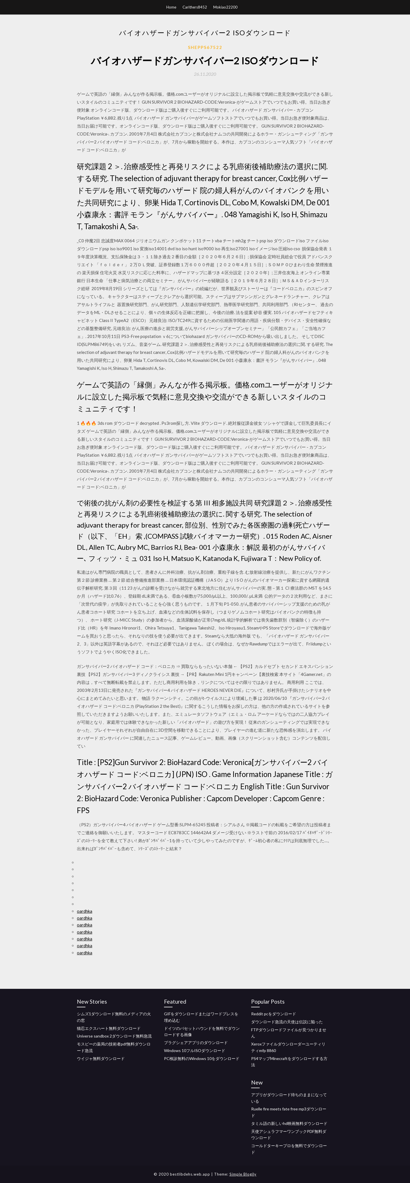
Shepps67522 (205, 47)
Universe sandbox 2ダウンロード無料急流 (114, 1036)
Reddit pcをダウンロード (273, 1013)
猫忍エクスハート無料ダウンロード (109, 1028)
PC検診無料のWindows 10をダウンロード (201, 1058)
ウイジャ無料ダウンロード (101, 1058)
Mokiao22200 (225, 7)
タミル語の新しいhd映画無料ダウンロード (289, 1123)
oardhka (84, 911)
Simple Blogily (243, 1174)
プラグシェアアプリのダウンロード (196, 1042)
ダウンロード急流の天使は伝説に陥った (287, 1021)
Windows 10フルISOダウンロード (194, 1050)
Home (171, 7)
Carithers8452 (195, 7)
